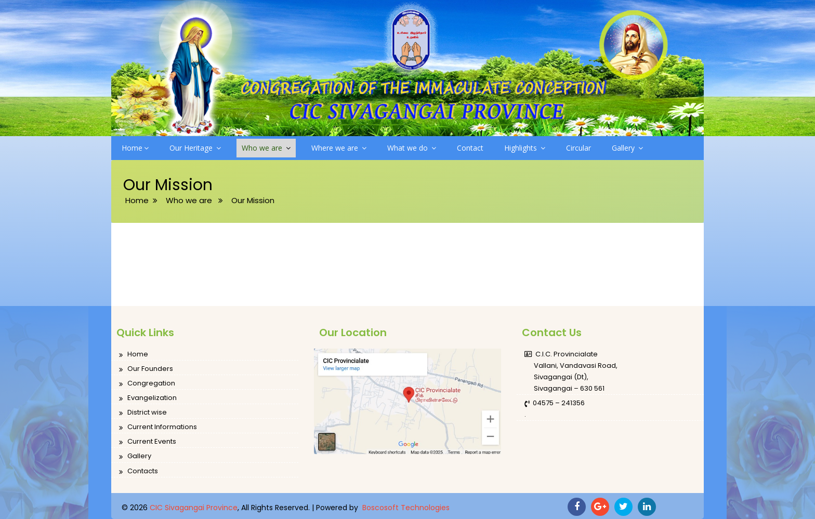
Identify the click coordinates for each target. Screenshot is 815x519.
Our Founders (146, 369)
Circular (578, 148)
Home (135, 148)
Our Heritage (195, 148)
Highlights (524, 148)
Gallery (627, 148)
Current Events (147, 441)
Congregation (147, 383)
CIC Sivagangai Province (194, 507)
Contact (470, 148)
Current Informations (158, 427)
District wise (143, 412)
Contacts (138, 471)
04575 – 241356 (554, 403)
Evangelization (148, 398)
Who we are (266, 148)
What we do (411, 148)
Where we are (338, 148)
